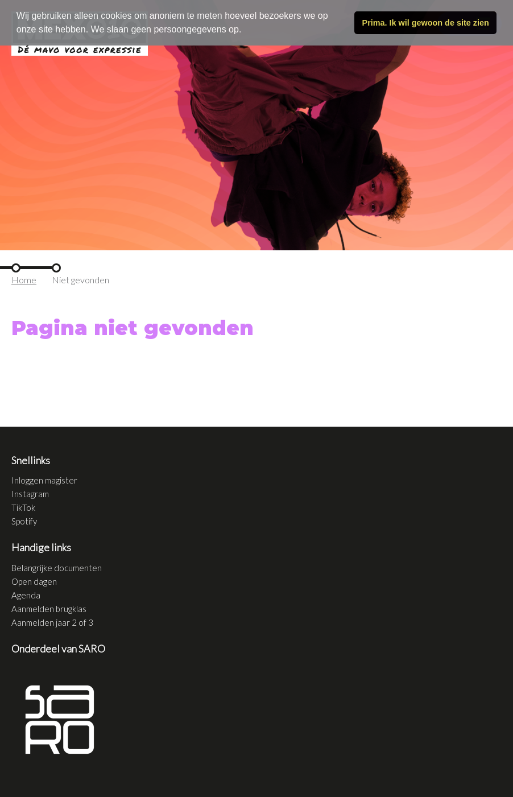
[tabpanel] (256, 125)
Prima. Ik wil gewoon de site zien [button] (425, 22)
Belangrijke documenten (56, 568)
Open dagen (34, 581)
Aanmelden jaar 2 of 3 (52, 622)
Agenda (25, 595)
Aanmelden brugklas (48, 609)
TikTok (23, 507)
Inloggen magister (44, 480)
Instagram (30, 494)
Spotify (24, 521)
